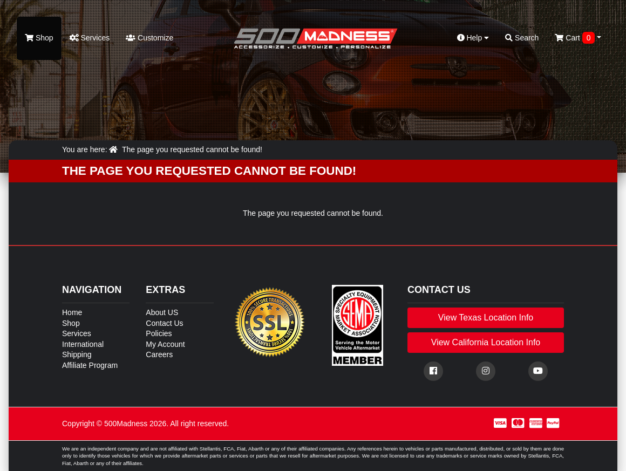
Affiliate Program (90, 365)
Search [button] (522, 37)
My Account (165, 344)
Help (473, 37)
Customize (149, 37)
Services (90, 37)
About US (162, 312)
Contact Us (164, 323)
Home (72, 312)
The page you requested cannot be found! (192, 149)
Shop (39, 37)
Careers (159, 354)
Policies (159, 333)
